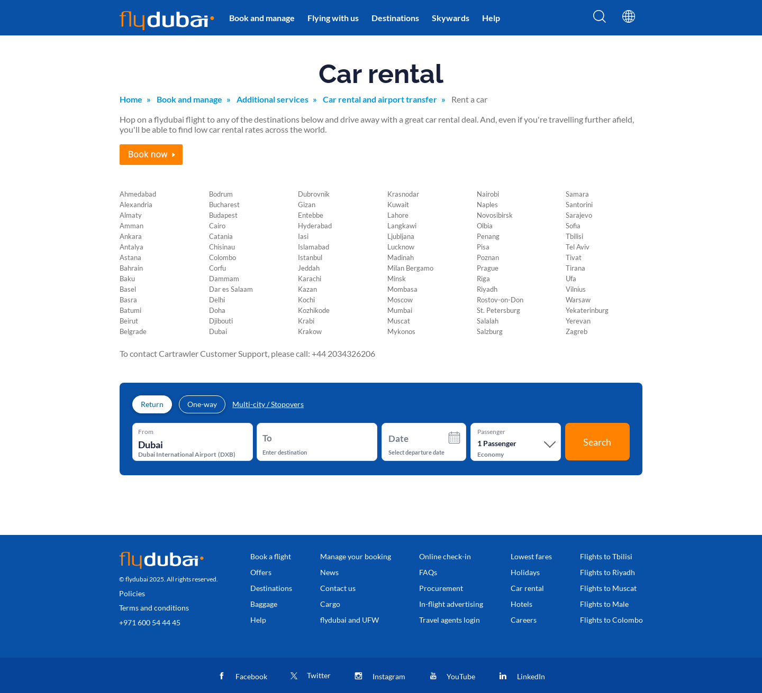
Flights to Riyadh (607, 572)
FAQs (428, 572)
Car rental (527, 588)
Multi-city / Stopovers (268, 404)
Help (491, 18)
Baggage (263, 603)
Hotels (521, 603)
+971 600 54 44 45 (149, 622)
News (329, 572)
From (145, 432)
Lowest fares (531, 556)
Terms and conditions (154, 607)
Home (131, 99)
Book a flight (270, 556)
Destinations (395, 18)
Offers (260, 572)
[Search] (599, 19)
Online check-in (445, 556)
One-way (202, 404)
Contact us (338, 588)
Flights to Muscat (608, 588)
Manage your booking (355, 556)
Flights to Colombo (611, 619)
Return (152, 404)
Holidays (525, 572)
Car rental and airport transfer (380, 99)
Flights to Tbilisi (606, 556)
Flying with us (333, 18)
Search (597, 442)
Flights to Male (604, 603)
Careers (524, 619)
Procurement (441, 588)
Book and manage (262, 18)
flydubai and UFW (349, 619)
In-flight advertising (451, 603)
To (267, 437)
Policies (132, 593)
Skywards (450, 18)
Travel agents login (449, 619)
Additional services (273, 99)
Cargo (330, 603)
